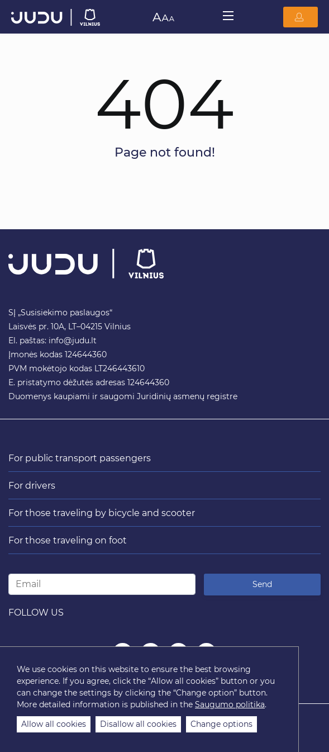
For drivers (31, 485)
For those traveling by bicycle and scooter (101, 513)
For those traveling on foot (67, 540)
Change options (221, 724)
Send (262, 584)
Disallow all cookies (138, 724)
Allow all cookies (53, 724)
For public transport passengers (79, 458)
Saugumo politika (230, 704)
